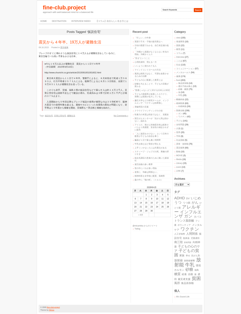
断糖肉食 (180, 99)
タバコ (197, 216)
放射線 (178, 260)
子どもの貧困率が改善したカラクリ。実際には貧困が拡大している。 (152, 95)
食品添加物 (183, 83)
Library (179, 163)
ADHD (179, 198)
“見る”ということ (142, 58)
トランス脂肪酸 (184, 220)
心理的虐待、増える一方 (146, 62)
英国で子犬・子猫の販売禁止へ (149, 41)
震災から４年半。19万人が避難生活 (70, 42)
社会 (178, 65)
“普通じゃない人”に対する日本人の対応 (152, 90)
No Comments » (121, 116)
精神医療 (180, 103)
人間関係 (192, 233)
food (178, 80)
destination (59, 21)
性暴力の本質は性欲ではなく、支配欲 (152, 114)
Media (179, 159)
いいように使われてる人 (146, 66)
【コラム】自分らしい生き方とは (112, 21)
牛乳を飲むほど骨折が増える (148, 144)
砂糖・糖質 (183, 89)
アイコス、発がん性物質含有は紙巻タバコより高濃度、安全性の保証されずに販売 (152, 127)
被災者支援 (184, 279)
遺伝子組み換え (185, 86)
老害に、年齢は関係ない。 (147, 172)
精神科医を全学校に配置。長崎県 (150, 176)
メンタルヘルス (183, 72)
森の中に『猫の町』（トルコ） (149, 180)
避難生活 (71, 116)
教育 (178, 49)
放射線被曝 (189, 260)
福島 (196, 270)
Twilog (137, 229)
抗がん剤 (195, 255)
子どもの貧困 (186, 252)
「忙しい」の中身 (143, 38)
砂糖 (189, 269)
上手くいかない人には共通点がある (151, 148)
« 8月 (140, 215)
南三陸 (178, 242)
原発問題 (187, 242)
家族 (181, 255)
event (178, 167)
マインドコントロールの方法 (148, 70)
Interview (180, 57)
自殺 (190, 274)
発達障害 (180, 41)
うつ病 (186, 202)
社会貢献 (180, 140)
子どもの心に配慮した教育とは (149, 80)
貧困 (178, 45)
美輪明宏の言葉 (142, 107)
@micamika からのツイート (145, 226)
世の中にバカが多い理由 (146, 168)
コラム (179, 53)
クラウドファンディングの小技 (149, 111)
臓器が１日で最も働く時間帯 (148, 140)
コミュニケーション (185, 68)
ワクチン (182, 116)
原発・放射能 (182, 144)
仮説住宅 (49, 116)
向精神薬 (182, 106)
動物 (178, 151)
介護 (178, 128)
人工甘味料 (179, 234)
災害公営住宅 (60, 116)
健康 (178, 76)
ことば (179, 61)
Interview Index (81, 21)
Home (43, 21)
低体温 (186, 238)
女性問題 (180, 124)
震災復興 (64, 47)
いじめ (196, 198)
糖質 (177, 274)
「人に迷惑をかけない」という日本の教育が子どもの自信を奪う (152, 135)
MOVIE (179, 155)
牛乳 (180, 95)
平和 (178, 136)
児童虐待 (195, 238)
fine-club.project (64, 7)
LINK (178, 171)
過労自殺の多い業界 (144, 164)
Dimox (51, 310)
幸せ (188, 255)
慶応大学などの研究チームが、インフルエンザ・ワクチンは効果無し (152, 101)
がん (195, 202)
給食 (184, 274)
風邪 (177, 283)
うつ (178, 202)
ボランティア (184, 225)
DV (188, 198)
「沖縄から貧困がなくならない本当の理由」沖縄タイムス (152, 53)
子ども (179, 121)
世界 (178, 132)
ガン (180, 113)
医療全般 (180, 110)
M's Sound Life (182, 297)
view (178, 38)
